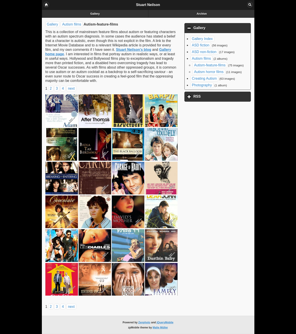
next (71, 88)
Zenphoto (144, 322)
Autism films (71, 24)
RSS (217, 96)
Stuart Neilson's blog (133, 49)
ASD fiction (200, 45)
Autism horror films (209, 72)
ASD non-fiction (204, 52)
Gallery (95, 13)
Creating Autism (204, 78)
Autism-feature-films (210, 65)
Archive (202, 13)
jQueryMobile (165, 322)
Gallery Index (202, 39)
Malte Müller (160, 327)
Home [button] (46, 4)
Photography (202, 85)
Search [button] (250, 4)
